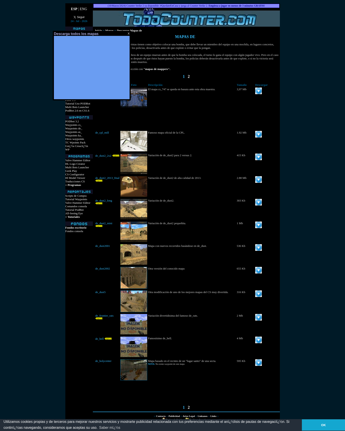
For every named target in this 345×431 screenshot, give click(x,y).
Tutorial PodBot (74, 209)
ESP (74, 9)
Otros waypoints (74, 139)
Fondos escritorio (75, 227)
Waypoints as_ (73, 132)
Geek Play (71, 170)
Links (213, 416)
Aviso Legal (189, 416)
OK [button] (323, 425)
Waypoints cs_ (73, 125)
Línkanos (202, 416)
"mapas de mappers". (156, 69)
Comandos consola (76, 206)
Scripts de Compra (76, 195)
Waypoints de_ (73, 128)
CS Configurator (74, 174)
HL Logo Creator (75, 163)
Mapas (109, 30)
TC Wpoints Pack (75, 142)
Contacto (161, 416)
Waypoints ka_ (73, 135)
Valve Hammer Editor (77, 160)
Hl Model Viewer (75, 178)
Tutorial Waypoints (76, 199)
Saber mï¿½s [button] (109, 427)
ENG (83, 9)
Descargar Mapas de (129, 30)
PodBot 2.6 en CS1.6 (77, 110)
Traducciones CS (75, 181)
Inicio (99, 30)
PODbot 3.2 (72, 121)
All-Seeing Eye (74, 213)
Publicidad (174, 416)
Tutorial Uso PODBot (77, 103)
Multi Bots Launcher (77, 107)
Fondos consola (74, 231)
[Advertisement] (92, 67)
